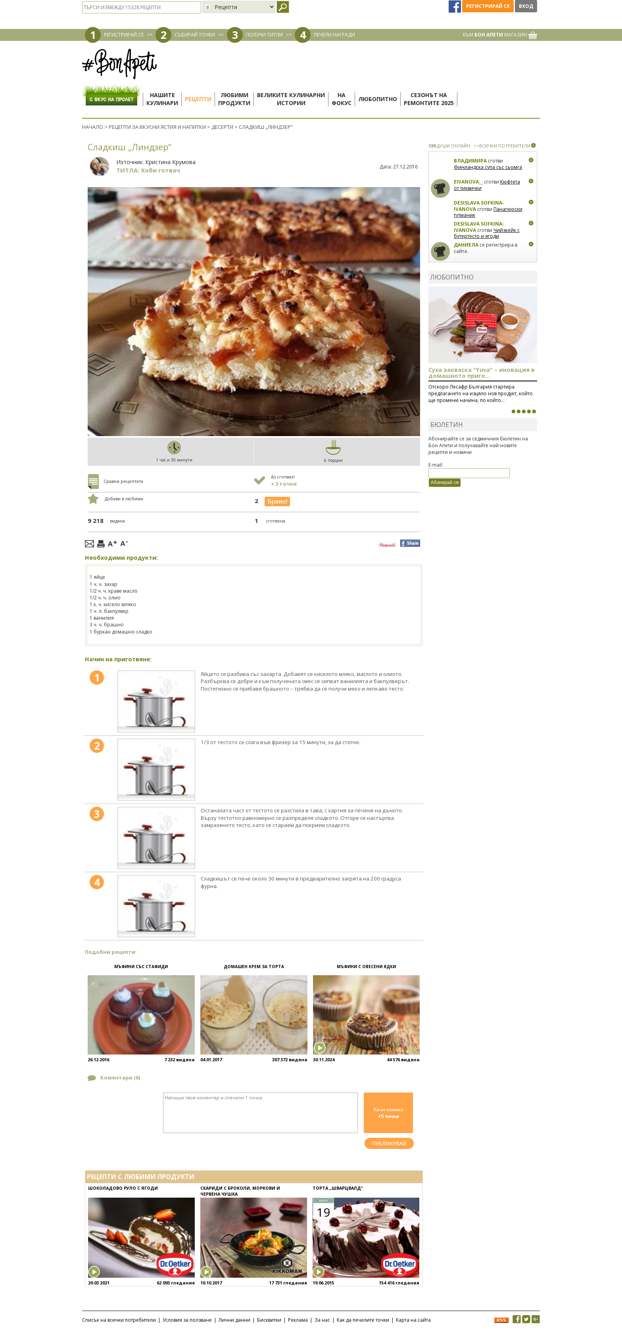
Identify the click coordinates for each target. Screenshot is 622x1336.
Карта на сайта (413, 1320)
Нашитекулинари (162, 99)
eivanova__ (468, 181)
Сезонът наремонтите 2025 (429, 99)
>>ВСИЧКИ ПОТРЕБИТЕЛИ (502, 146)
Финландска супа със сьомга (488, 167)
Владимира (470, 160)
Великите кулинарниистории (291, 99)
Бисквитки (269, 1320)
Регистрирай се (488, 6)
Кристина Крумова (170, 162)
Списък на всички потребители (119, 1320)
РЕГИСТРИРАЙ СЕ (124, 34)
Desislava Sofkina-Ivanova (479, 205)
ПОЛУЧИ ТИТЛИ (264, 34)
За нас (322, 1320)
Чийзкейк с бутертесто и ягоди (487, 233)
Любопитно (377, 99)
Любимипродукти (234, 99)
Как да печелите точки (363, 1320)
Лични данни (234, 1320)
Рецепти (198, 99)
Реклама (298, 1320)
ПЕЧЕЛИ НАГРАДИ (334, 34)
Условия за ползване (187, 1320)
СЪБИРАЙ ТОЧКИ (195, 34)
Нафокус (341, 99)
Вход (526, 6)
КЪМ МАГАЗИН (500, 34)
